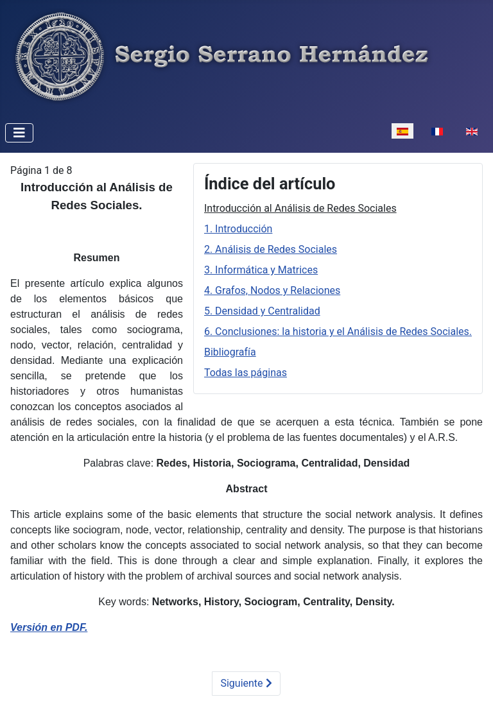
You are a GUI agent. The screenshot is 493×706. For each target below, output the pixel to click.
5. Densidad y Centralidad (262, 311)
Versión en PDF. (48, 627)
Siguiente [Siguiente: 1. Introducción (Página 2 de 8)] (246, 683)
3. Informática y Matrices (261, 270)
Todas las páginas (245, 372)
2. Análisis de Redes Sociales (270, 249)
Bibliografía (230, 352)
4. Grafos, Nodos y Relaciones (272, 290)
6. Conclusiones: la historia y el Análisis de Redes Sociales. (338, 331)
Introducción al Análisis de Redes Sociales (300, 208)
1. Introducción (238, 229)
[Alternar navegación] (19, 132)
